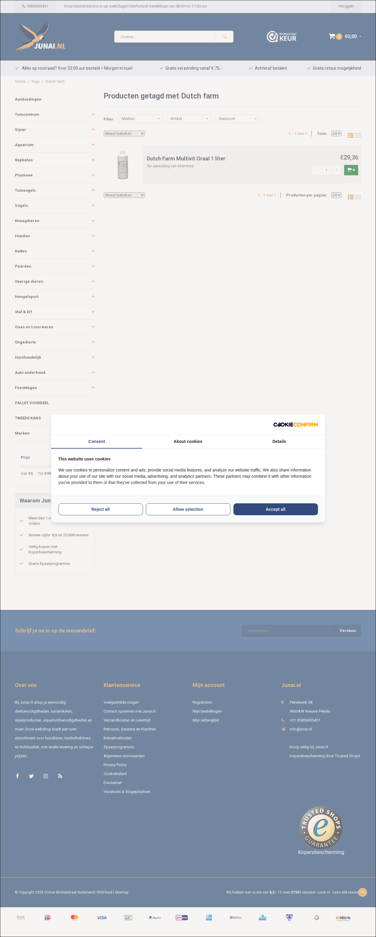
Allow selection (188, 509)
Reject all (100, 509)
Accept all (275, 509)
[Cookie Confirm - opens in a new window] (295, 424)
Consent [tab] (96, 441)
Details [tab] (279, 441)
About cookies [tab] (188, 441)
